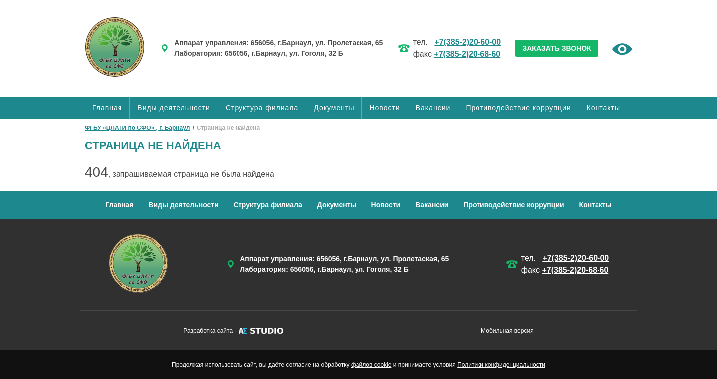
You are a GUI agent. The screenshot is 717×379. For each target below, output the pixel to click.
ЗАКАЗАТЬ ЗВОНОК (556, 48)
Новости (384, 108)
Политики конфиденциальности (501, 364)
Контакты (603, 108)
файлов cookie (371, 364)
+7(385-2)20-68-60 (467, 54)
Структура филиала (262, 108)
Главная (107, 108)
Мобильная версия (507, 330)
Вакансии (433, 108)
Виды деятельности (173, 108)
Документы (334, 108)
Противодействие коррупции (518, 108)
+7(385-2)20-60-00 (467, 42)
